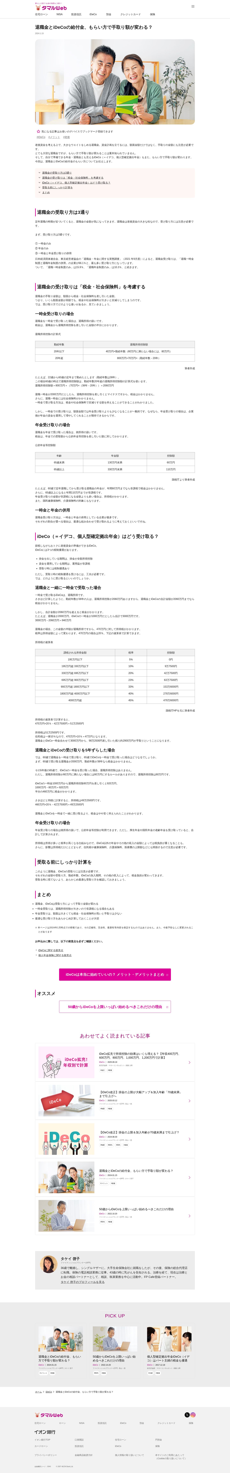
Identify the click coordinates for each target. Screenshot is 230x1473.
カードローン (41, 1446)
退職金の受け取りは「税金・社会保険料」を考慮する (72, 177)
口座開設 (79, 1439)
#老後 (66, 137)
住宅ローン (41, 14)
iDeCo (93, 14)
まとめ (46, 192)
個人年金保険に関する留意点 (55, 955)
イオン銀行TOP (42, 1439)
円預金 (158, 1439)
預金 (108, 14)
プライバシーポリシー (45, 1455)
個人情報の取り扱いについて (129, 1455)
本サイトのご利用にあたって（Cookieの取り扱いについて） (171, 1457)
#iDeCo (41, 137)
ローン (62, 1423)
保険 (152, 14)
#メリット (54, 137)
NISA (59, 14)
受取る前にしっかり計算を (57, 187)
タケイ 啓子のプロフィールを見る (83, 1282)
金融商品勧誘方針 (84, 1455)
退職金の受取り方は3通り (57, 172)
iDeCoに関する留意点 (50, 950)
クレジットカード (130, 14)
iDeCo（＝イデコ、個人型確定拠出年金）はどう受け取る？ (76, 182)
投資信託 (76, 14)
